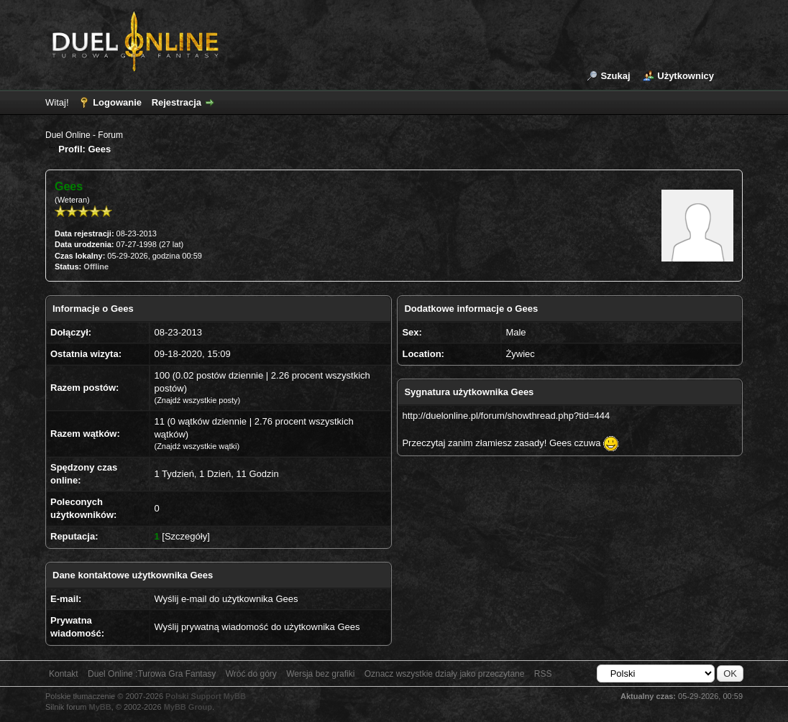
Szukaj (615, 75)
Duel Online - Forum (84, 135)
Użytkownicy (685, 75)
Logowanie (117, 102)
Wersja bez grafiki (320, 674)
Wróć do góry (251, 674)
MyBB (100, 707)
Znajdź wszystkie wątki (197, 446)
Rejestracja (176, 102)
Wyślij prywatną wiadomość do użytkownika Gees (256, 626)
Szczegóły (186, 536)
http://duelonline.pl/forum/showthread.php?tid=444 (506, 415)
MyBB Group (188, 707)
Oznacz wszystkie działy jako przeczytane (445, 674)
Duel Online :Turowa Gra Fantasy (152, 674)
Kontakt (63, 674)
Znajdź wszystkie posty (197, 400)
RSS (543, 674)
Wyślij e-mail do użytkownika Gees (226, 598)
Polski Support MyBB (205, 696)
